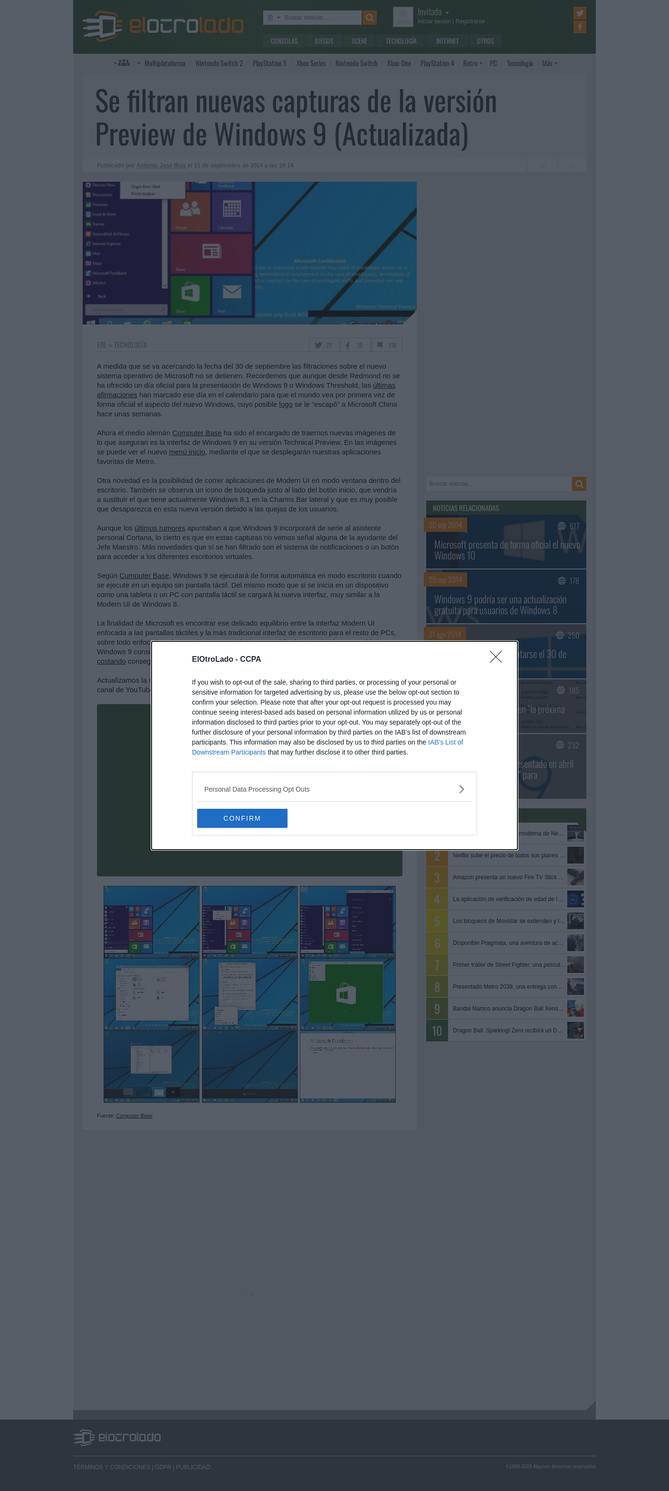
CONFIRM (242, 818)
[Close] (499, 660)
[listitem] (334, 789)
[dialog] (334, 745)
